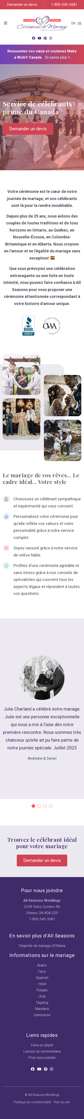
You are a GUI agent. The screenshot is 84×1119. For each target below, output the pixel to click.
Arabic (42, 965)
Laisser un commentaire (42, 1051)
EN (73, 23)
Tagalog (42, 1002)
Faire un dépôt (42, 1045)
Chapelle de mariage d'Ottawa (42, 946)
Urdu (42, 996)
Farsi (42, 971)
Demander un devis (22, 4)
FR (79, 23)
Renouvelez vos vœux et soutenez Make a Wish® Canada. (42, 54)
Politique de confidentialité (32, 1102)
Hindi (42, 984)
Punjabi (42, 990)
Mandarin (42, 1009)
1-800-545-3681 (64, 4)
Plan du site (62, 1102)
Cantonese (42, 1015)
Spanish (42, 978)
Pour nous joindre (42, 1058)
